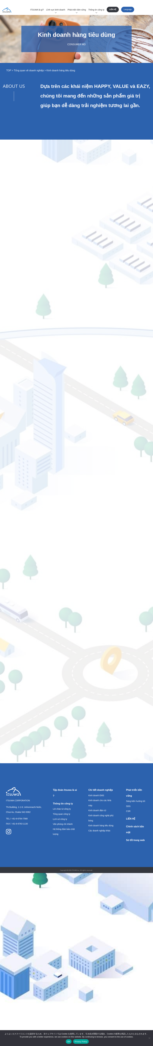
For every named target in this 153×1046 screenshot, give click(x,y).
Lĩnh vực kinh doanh (55, 10)
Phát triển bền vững (77, 10)
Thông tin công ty (96, 10)
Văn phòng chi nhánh (63, 824)
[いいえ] (149, 1038)
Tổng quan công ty (61, 814)
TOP (8, 70)
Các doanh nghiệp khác (99, 830)
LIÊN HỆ (112, 9)
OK (68, 1041)
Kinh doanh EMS (96, 795)
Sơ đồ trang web (135, 840)
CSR (128, 811)
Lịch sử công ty (60, 819)
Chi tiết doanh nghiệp (100, 790)
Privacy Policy (81, 1041)
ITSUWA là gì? (37, 10)
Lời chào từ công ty (62, 809)
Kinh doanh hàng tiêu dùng (100, 825)
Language (128, 9)
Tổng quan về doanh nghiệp (29, 70)
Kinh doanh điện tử (97, 810)
